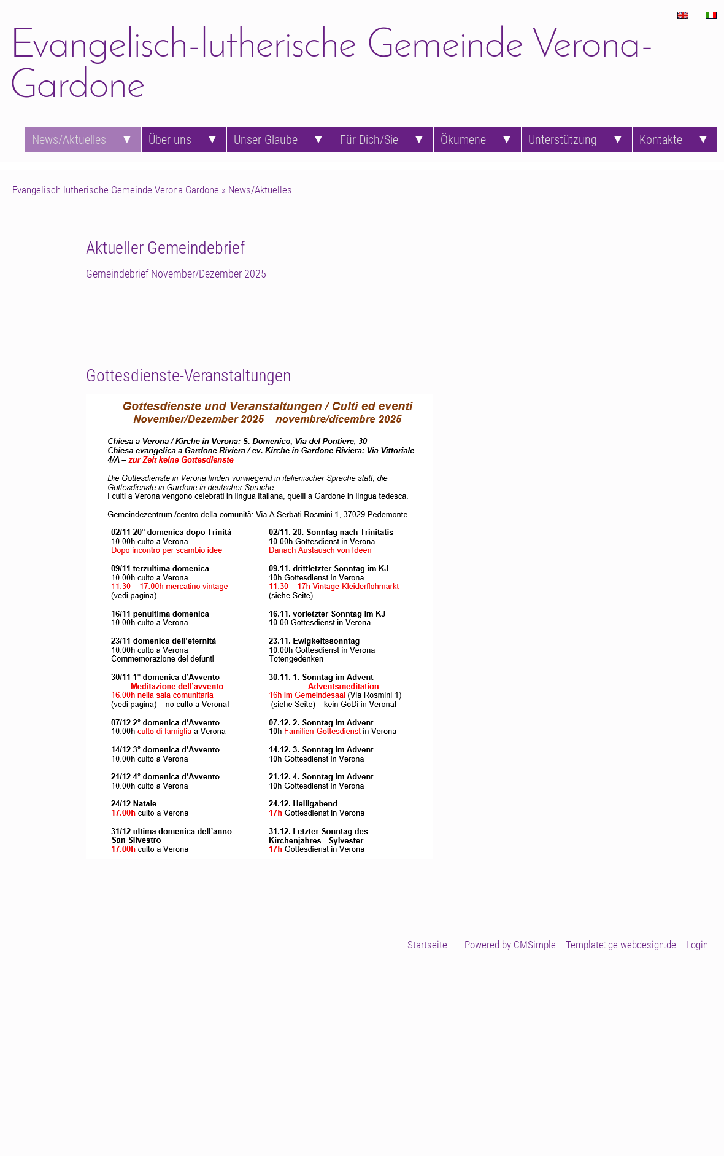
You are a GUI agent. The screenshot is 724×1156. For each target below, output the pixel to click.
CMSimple (535, 945)
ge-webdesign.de (642, 945)
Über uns (169, 139)
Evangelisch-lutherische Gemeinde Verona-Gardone (115, 190)
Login (697, 945)
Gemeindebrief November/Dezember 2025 (176, 273)
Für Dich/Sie (369, 139)
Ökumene (463, 139)
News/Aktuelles (69, 139)
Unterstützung (562, 139)
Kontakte (660, 139)
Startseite (427, 945)
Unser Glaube (266, 139)
